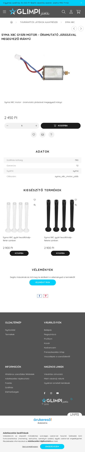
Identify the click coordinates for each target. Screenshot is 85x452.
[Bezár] (81, 3)
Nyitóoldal (10, 330)
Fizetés (8, 383)
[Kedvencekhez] (34, 135)
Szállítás (9, 387)
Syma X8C (70, 22)
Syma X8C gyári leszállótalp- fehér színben (17, 239)
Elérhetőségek (12, 392)
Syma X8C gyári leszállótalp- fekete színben (58, 239)
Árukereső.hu (42, 423)
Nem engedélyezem (30, 446)
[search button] (64, 12)
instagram (51, 393)
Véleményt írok (42, 282)
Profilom (48, 339)
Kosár (47, 343)
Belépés (48, 330)
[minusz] (7, 126)
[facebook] (39, 296)
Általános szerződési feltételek (19, 374)
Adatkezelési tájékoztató (17, 378)
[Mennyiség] (22, 126)
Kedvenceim (50, 347)
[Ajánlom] (43, 135)
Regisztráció (50, 334)
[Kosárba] (61, 126)
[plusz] (36, 126)
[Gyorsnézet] (34, 205)
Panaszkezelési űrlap (54, 352)
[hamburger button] (4, 12)
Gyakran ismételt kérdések (57, 383)
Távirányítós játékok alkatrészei (39, 22)
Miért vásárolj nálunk (54, 378)
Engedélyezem (52, 446)
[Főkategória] (11, 22)
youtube (58, 393)
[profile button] (71, 12)
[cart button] (78, 12)
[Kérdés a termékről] (51, 135)
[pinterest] (45, 296)
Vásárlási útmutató (53, 374)
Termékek (9, 334)
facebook (45, 393)
